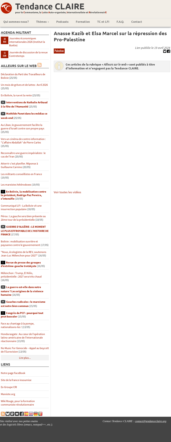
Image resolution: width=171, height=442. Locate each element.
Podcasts (62, 21)
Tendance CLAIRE (49, 6)
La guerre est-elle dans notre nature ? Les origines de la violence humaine (22, 291)
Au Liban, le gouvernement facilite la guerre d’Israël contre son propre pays (22, 126)
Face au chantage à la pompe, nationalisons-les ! (17, 325)
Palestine (59, 51)
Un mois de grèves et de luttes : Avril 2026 (24, 85)
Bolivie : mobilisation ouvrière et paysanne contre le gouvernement (20, 243)
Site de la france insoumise (16, 380)
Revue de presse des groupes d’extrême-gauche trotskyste (21, 264)
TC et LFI (103, 21)
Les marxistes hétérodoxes (16, 184)
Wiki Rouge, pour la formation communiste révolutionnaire (18, 402)
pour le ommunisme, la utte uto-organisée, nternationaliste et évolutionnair (61, 12)
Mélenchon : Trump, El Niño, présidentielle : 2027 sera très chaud (21, 274)
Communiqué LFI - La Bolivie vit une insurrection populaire (21, 207)
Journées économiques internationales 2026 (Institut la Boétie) (27, 42)
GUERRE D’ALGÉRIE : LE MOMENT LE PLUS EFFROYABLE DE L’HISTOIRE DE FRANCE (25, 230)
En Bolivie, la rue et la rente (16, 95)
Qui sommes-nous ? (16, 21)
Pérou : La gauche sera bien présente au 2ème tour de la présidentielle (23, 218)
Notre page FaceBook (13, 373)
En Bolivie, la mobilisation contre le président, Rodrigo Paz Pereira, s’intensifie (23, 195)
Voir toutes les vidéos (67, 192)
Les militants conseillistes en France (21, 174)
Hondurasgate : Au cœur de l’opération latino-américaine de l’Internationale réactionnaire (23, 337)
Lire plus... (25, 358)
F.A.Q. (120, 21)
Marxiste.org (8, 394)
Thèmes (42, 21)
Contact (136, 21)
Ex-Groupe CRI (9, 387)
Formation (83, 21)
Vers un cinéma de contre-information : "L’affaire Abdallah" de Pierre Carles (23, 140)
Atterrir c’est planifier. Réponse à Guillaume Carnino (19, 165)
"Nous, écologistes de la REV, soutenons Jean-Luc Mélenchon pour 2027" (23, 253)
